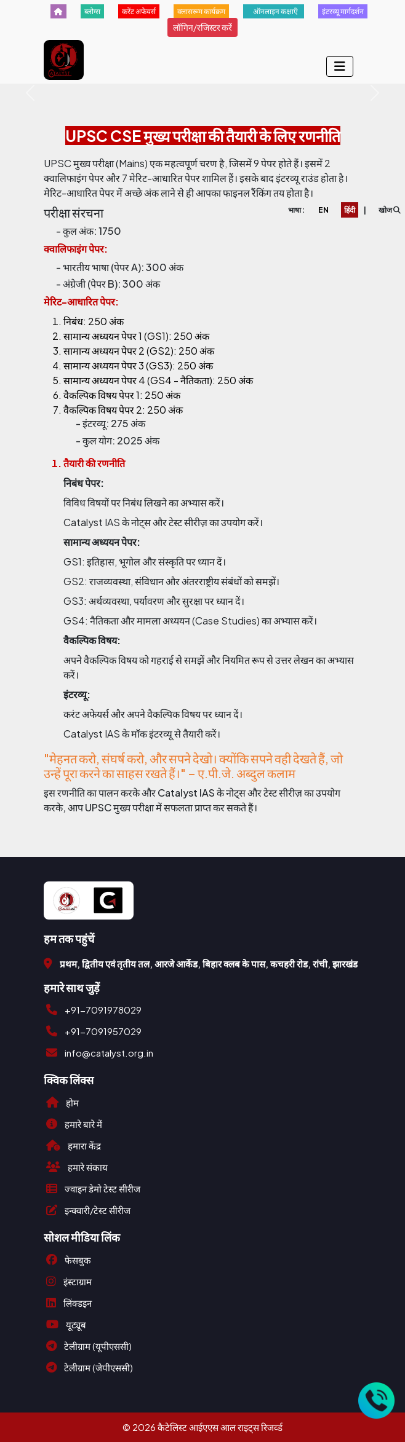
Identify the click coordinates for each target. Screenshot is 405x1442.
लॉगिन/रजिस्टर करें (202, 27)
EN (323, 210)
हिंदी (349, 210)
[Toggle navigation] (339, 66)
